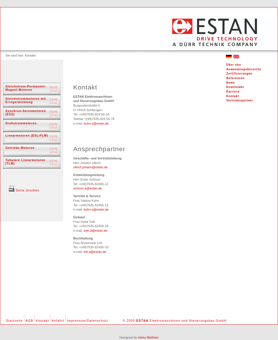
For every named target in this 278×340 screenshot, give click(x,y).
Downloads (235, 87)
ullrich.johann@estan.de (90, 167)
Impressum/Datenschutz (87, 320)
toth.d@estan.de (95, 230)
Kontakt (232, 96)
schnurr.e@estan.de (87, 188)
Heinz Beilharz (148, 337)
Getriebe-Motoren (20, 147)
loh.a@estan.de (95, 251)
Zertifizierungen (239, 73)
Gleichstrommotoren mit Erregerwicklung (25, 100)
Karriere (233, 91)
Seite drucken (24, 190)
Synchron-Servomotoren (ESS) (25, 112)
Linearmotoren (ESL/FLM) (26, 135)
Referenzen (235, 78)
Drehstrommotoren (21, 123)
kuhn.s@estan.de (96, 123)
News (230, 82)
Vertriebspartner (239, 100)
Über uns (233, 64)
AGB (29, 320)
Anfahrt (58, 320)
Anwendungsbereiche (243, 69)
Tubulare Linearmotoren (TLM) (25, 162)
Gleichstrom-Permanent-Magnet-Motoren (25, 88)
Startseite (14, 320)
